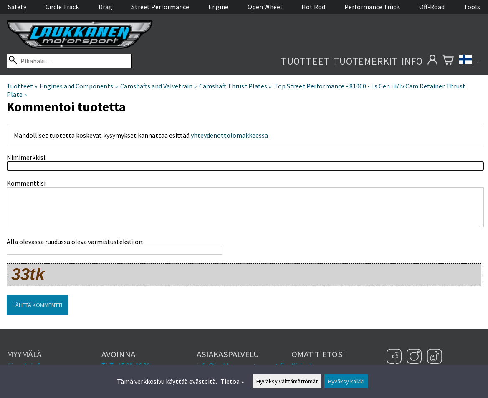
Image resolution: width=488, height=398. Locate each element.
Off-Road (432, 7)
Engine (218, 7)
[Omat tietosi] (432, 61)
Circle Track (62, 7)
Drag (105, 7)
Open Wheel (265, 7)
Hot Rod (313, 7)
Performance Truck (372, 7)
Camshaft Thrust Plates (235, 86)
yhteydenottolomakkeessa (229, 135)
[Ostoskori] (448, 61)
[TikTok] (434, 357)
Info (412, 61)
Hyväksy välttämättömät (287, 381)
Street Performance (160, 7)
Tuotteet (305, 61)
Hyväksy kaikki (346, 381)
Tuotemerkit (365, 61)
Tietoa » (232, 381)
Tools (472, 7)
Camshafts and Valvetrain (158, 86)
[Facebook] (395, 357)
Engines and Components (78, 86)
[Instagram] (415, 357)
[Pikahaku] (69, 61)
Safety (17, 7)
